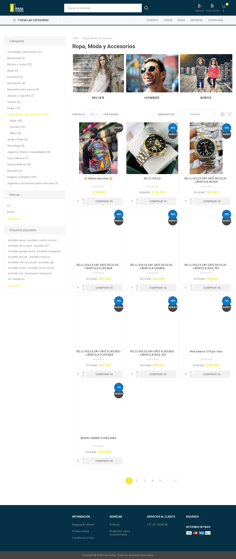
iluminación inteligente (38, 273)
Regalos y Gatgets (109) (21, 177)
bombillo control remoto (42, 240)
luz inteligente (16, 279)
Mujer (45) (16, 120)
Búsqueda (146, 8)
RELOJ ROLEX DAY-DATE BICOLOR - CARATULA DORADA (152, 266)
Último (175, 480)
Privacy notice (80, 531)
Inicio (76, 38)
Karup (10, 211)
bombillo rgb (46, 262)
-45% (173, 127)
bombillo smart (17, 268)
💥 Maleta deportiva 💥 (98, 178)
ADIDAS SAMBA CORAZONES (98, 438)
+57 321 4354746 (157, 524)
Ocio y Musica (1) (17, 158)
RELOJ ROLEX (152, 178)
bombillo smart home (41, 268)
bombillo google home (21, 251)
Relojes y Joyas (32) (19, 64)
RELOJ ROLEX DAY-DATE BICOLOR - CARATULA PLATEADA (98, 266)
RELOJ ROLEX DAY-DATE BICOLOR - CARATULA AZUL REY (206, 266)
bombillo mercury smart (22, 262)
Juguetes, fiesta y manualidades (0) (28, 152)
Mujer (98, 98)
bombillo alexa (16, 240)
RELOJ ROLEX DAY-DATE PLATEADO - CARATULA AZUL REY (152, 353)
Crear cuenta (212, 10)
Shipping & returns (83, 524)
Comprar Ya (104, 201)
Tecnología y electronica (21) (24, 52)
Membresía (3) (16, 58)
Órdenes (115, 524)
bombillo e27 (41, 245)
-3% (119, 387)
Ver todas (13, 219)
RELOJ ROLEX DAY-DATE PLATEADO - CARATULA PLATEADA (98, 353)
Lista (229, 114)
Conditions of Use (83, 537)
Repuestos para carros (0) (23, 89)
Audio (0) (12, 70)
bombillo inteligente (48, 251)
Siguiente (167, 480)
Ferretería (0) (15, 77)
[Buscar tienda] (103, 8)
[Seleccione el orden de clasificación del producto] (197, 114)
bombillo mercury (39, 257)
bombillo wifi (15, 273)
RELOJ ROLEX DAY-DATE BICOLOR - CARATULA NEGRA (206, 180)
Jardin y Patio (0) (17, 139)
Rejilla (222, 114)
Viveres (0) (13, 102)
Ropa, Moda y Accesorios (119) (27, 114)
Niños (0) (15, 133)
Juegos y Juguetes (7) (20, 95)
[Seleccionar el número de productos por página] (94, 114)
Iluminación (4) (16, 83)
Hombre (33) (17, 127)
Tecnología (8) (16, 145)
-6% (226, 300)
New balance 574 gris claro (206, 351)
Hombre (152, 98)
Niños (206, 98)
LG (9, 205)
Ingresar (199, 10)
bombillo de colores (20, 245)
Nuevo (119, 127)
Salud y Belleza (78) (19, 164)
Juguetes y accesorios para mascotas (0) (32, 183)
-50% (226, 127)
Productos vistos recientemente (120, 533)
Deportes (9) (14, 170)
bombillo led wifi (17, 257)
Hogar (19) (13, 108)
